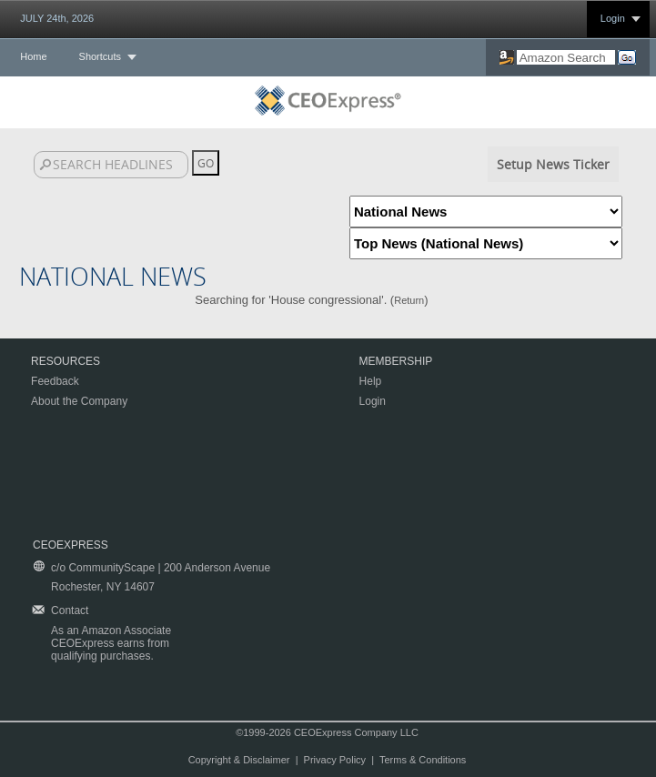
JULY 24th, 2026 (57, 18)
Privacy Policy (335, 759)
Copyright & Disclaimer (239, 759)
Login (612, 18)
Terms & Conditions (422, 759)
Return (409, 300)
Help (370, 381)
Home (33, 56)
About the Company (79, 401)
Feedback (55, 381)
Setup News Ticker (553, 164)
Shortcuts (100, 56)
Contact (69, 610)
